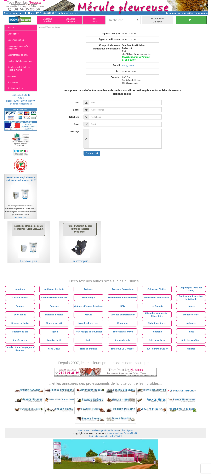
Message (74, 131)
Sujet (76, 124)
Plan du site (83, 430)
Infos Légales (126, 430)
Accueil (42, 27)
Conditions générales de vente (105, 430)
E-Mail (76, 110)
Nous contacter (53, 27)
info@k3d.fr (128, 65)
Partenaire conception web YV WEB (105, 436)
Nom (77, 102)
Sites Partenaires (114, 433)
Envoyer (91, 153)
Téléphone (74, 117)
